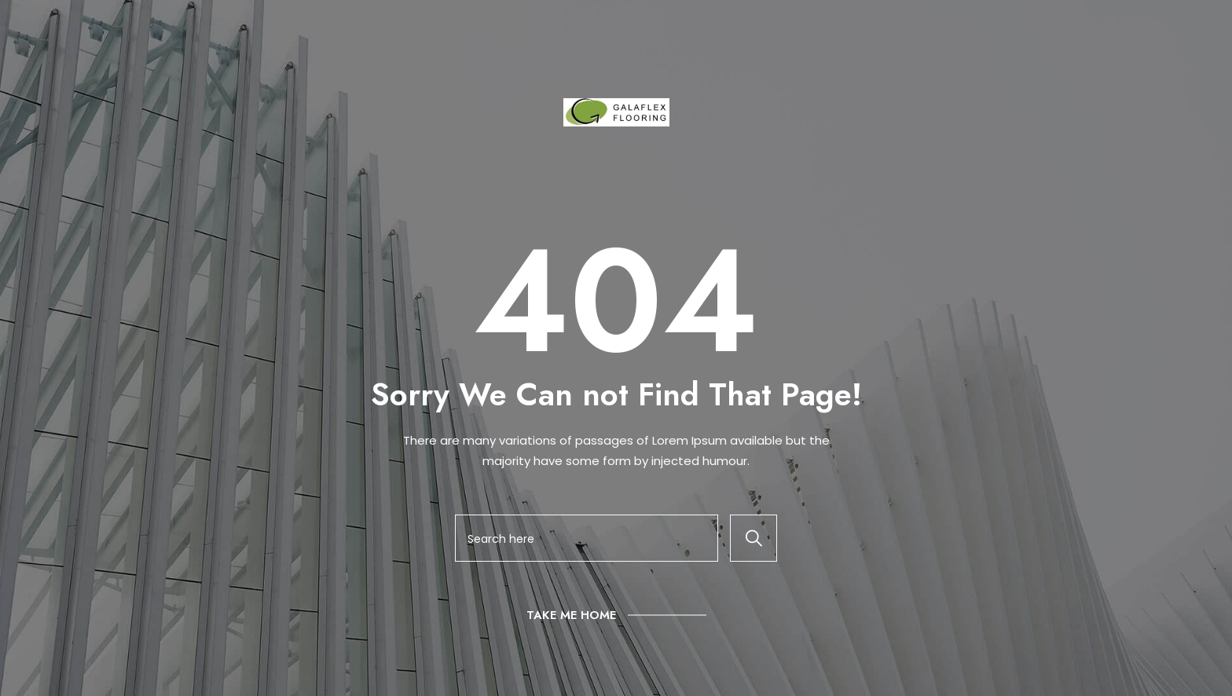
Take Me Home (571, 615)
